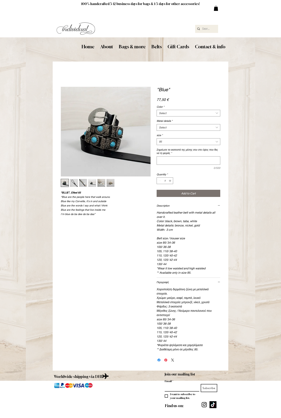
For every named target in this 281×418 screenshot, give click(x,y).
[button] (106, 47)
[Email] (181, 387)
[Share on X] (172, 360)
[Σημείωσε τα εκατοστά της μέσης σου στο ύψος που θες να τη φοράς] (188, 160)
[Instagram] (204, 404)
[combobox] (188, 113)
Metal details (165, 120)
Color (160, 106)
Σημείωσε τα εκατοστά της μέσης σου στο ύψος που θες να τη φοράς (187, 151)
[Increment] (170, 181)
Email (169, 381)
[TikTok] (212, 404)
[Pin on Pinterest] (166, 360)
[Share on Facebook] (159, 360)
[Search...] (206, 29)
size (160, 135)
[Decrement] (159, 181)
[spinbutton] (165, 181)
